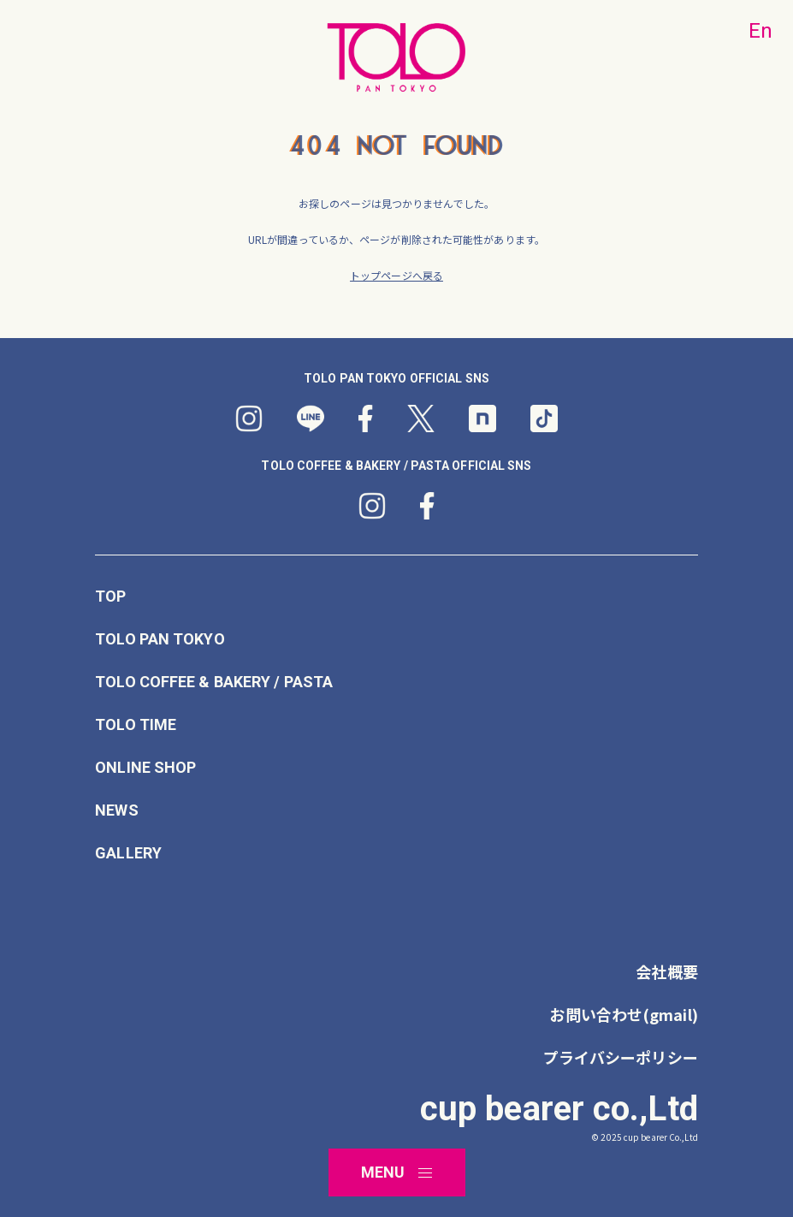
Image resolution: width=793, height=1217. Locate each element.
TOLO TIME (135, 725)
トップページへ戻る (396, 275)
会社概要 (666, 971)
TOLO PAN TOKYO (159, 639)
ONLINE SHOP (145, 767)
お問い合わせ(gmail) (623, 1014)
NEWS (116, 810)
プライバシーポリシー (620, 1057)
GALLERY (128, 853)
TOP (110, 596)
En (760, 31)
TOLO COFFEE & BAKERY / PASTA (214, 682)
